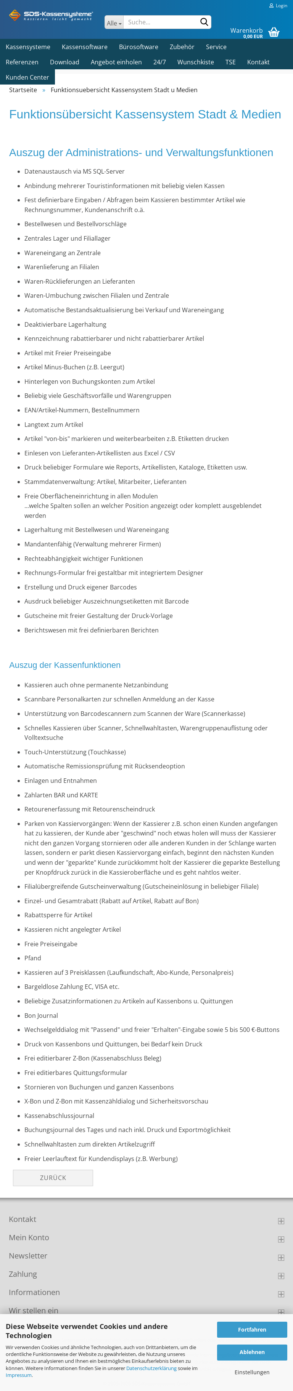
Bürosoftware (138, 47)
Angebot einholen (116, 62)
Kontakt (258, 62)
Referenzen (22, 62)
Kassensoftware (85, 47)
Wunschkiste (195, 62)
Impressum (19, 1375)
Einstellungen (252, 1372)
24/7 (159, 62)
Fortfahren (252, 1329)
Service (216, 47)
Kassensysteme (28, 47)
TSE (230, 62)
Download (64, 62)
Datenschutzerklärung (151, 1368)
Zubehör (182, 47)
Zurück (53, 1178)
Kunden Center (27, 77)
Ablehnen (252, 1352)
